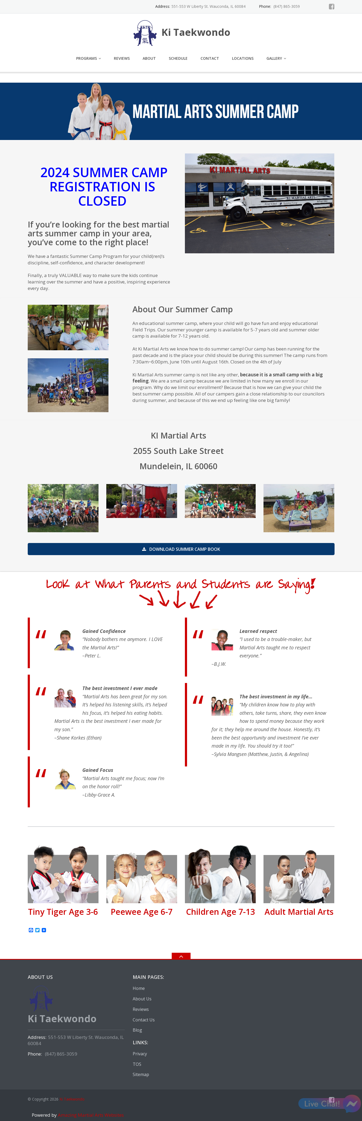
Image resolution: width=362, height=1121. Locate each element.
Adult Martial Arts (299, 911)
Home (139, 988)
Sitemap (141, 1074)
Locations (243, 58)
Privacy (140, 1054)
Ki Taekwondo (72, 1099)
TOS (137, 1064)
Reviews (122, 58)
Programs (86, 58)
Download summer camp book (181, 549)
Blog (137, 1030)
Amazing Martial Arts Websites (90, 1115)
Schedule (178, 58)
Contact (210, 58)
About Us (142, 999)
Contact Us (144, 1020)
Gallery (274, 58)
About (149, 58)
